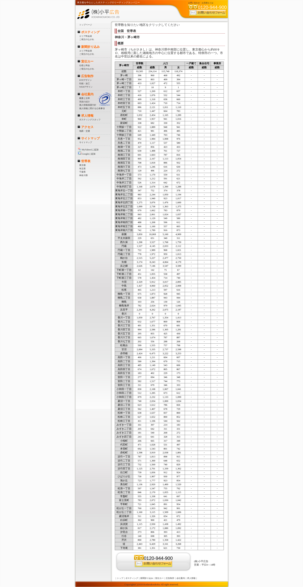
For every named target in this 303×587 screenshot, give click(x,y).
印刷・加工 (84, 83)
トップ (120, 578)
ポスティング (90, 32)
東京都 (82, 165)
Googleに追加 (86, 154)
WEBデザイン (86, 87)
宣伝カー (87, 61)
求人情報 (87, 115)
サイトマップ (90, 138)
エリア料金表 (85, 36)
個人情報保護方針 (87, 105)
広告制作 (87, 76)
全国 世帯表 (126, 31)
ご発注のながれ (86, 39)
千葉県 (82, 172)
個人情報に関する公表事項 (92, 108)
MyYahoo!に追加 (88, 149)
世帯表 (85, 161)
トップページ (85, 25)
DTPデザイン (85, 80)
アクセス (87, 127)
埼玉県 (82, 168)
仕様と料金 (84, 65)
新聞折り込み (90, 46)
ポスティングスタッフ (89, 119)
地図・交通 (84, 131)
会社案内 (87, 94)
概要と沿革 (84, 98)
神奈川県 (83, 175)
